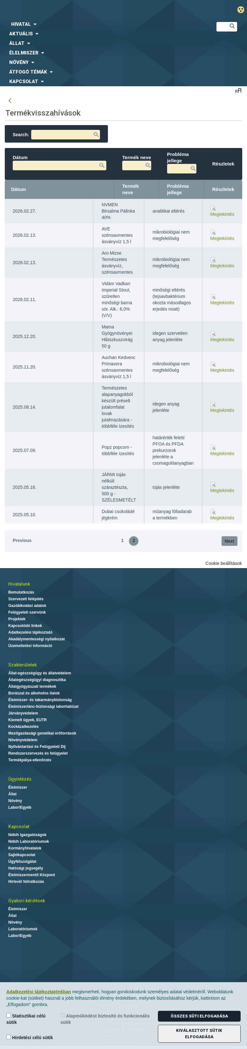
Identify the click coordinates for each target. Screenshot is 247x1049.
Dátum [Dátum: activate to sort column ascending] (18, 189)
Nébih (84, 10)
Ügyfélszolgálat (22, 861)
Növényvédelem (22, 740)
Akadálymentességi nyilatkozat (36, 639)
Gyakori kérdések (26, 900)
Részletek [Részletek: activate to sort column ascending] (223, 189)
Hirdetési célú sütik (29, 1037)
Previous (22, 540)
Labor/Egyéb (20, 807)
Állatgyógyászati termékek (32, 686)
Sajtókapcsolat (21, 855)
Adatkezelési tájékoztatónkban (38, 991)
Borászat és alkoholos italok (34, 693)
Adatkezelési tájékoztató (30, 632)
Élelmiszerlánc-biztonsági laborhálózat (43, 706)
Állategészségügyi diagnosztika (37, 680)
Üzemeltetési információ (30, 646)
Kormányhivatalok (24, 848)
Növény (15, 801)
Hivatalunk (19, 584)
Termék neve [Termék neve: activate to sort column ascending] (130, 189)
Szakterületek (22, 664)
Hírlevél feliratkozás (26, 881)
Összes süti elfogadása (199, 1016)
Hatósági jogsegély (25, 868)
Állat (12, 794)
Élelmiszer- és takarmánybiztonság (40, 700)
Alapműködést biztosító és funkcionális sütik (105, 1019)
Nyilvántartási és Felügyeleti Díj (37, 746)
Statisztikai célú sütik (26, 1019)
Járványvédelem (23, 713)
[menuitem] (103, 24)
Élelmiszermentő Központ (31, 875)
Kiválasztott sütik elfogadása (199, 1033)
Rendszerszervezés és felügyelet (38, 753)
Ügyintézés (20, 779)
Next (229, 541)
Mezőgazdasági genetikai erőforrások (42, 733)
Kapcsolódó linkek (25, 625)
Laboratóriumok (22, 929)
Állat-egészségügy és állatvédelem (39, 673)
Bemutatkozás (21, 592)
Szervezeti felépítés (26, 599)
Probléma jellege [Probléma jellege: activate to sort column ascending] (178, 189)
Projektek (16, 619)
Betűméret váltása (238, 90)
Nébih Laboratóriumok (28, 841)
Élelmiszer (17, 787)
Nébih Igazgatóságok (27, 835)
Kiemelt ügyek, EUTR (27, 720)
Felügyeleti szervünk (27, 612)
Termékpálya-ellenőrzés (29, 760)
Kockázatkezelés (23, 726)
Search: (56, 134)
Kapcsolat (18, 826)
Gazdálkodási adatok (27, 605)
